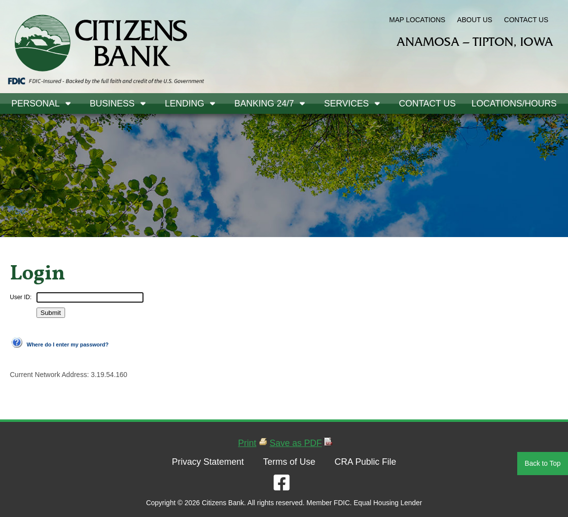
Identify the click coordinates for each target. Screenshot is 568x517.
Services (346, 103)
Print (247, 443)
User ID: (21, 297)
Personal (35, 103)
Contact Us (427, 103)
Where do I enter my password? (67, 344)
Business (112, 103)
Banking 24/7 (264, 103)
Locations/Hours (514, 103)
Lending (184, 103)
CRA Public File (365, 462)
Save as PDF (296, 443)
